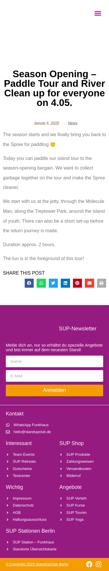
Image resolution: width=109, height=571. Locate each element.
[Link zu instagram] (98, 564)
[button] (97, 13)
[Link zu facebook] (89, 564)
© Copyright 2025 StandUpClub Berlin (37, 564)
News (73, 123)
